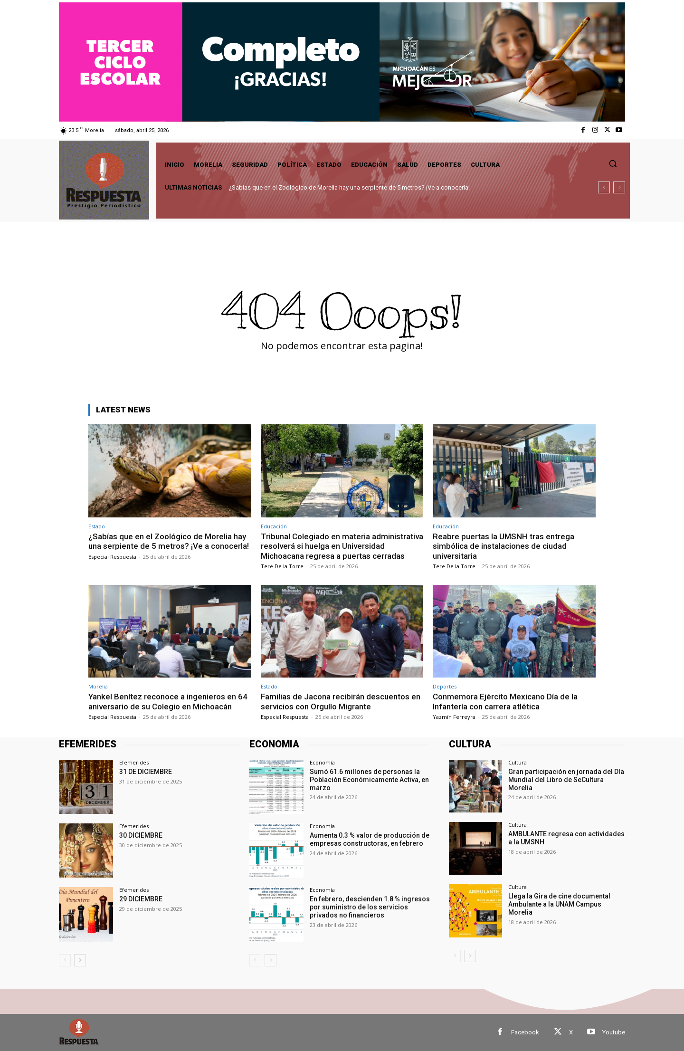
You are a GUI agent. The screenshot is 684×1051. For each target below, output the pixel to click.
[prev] (604, 187)
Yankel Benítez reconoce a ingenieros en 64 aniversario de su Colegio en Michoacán (167, 701)
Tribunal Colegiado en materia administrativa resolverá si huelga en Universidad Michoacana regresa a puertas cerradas (342, 546)
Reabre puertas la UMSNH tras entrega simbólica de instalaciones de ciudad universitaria (503, 546)
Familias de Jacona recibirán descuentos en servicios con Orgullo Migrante (340, 701)
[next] (619, 187)
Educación (274, 526)
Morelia (98, 686)
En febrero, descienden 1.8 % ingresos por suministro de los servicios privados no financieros (370, 907)
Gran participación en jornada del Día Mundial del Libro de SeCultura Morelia (566, 780)
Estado (96, 526)
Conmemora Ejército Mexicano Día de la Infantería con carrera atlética (505, 701)
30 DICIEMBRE (140, 835)
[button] (612, 163)
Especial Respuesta (112, 556)
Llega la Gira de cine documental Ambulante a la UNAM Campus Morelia (559, 904)
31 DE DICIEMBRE (145, 771)
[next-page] (80, 960)
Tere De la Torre (282, 566)
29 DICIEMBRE (140, 899)
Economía (322, 762)
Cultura (517, 762)
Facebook (525, 1032)
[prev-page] (65, 960)
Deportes (444, 686)
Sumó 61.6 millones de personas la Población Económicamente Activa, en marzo (369, 780)
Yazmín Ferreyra (454, 716)
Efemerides (134, 762)
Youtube (613, 1032)
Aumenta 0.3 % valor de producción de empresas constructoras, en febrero (369, 839)
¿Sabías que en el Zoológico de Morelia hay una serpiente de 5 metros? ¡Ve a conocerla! (349, 187)
